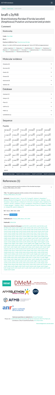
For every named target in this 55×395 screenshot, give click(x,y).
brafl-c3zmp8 (43, 259)
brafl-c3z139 (19, 254)
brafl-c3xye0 (26, 233)
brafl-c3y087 (19, 240)
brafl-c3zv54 (26, 262)
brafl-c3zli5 (21, 259)
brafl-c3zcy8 (18, 255)
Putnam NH (13, 198)
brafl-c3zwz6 (41, 262)
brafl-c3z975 (26, 254)
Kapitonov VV (47, 202)
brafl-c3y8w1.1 (20, 238)
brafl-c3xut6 (40, 227)
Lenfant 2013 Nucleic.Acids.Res (19, 318)
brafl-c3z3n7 (33, 252)
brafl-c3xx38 (11, 231)
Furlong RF (30, 198)
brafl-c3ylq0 (21, 247)
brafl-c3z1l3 (14, 268)
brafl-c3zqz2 (41, 261)
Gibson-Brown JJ (15, 202)
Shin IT (22, 205)
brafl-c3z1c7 (11, 252)
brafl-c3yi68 (25, 245)
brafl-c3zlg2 (7, 259)
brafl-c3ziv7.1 (29, 257)
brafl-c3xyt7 (33, 233)
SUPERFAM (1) (7, 114)
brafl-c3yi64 (11, 245)
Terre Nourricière (38, 320)
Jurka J (41, 202)
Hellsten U (36, 198)
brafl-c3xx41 (34, 231)
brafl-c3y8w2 (27, 238)
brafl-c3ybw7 (41, 240)
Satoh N (15, 207)
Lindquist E (17, 203)
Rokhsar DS (21, 207)
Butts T (18, 198)
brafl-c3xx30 (34, 229)
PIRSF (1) (5, 110)
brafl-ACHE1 (25, 226)
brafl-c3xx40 (26, 231)
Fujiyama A (43, 205)
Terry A (24, 200)
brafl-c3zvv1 (33, 262)
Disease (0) (6, 76)
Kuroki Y (12, 203)
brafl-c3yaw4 (33, 240)
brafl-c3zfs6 (14, 257)
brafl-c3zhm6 (21, 257)
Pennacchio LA (37, 203)
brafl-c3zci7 (11, 255)
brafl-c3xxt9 (41, 231)
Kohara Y (6, 203)
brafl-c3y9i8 (42, 238)
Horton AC (30, 202)
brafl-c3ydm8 (11, 241)
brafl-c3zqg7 (33, 261)
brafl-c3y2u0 (29, 266)
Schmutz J (17, 205)
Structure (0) (6, 68)
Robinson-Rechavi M (9, 200)
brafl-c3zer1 (33, 255)
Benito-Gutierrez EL (35, 200)
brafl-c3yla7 (7, 247)
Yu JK (27, 200)
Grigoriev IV (23, 202)
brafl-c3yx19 (19, 250)
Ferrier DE (24, 198)
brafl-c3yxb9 (26, 250)
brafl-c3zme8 (35, 259)
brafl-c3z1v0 (26, 252)
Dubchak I (43, 200)
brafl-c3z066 (11, 254)
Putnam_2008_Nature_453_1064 (12, 194)
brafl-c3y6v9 (41, 234)
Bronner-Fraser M (35, 205)
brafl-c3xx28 (26, 229)
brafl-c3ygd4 (27, 243)
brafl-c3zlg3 (14, 259)
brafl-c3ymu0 (35, 247)
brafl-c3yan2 (26, 240)
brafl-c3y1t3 (19, 234)
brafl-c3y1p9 (11, 234)
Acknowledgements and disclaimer (45, 323)
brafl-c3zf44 (40, 255)
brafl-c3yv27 (33, 248)
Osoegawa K (29, 203)
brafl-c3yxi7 (34, 250)
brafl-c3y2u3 (26, 234)
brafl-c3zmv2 (11, 261)
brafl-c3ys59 (26, 248)
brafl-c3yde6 (11, 269)
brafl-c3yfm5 (19, 241)
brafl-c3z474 (43, 268)
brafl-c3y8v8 (11, 238)
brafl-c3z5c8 (41, 252)
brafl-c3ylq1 (28, 247)
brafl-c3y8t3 (34, 236)
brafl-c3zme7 (28, 259)
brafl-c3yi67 (18, 245)
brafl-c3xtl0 (27, 227)
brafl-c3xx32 (41, 229)
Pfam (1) (5, 102)
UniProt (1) (6, 106)
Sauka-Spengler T (9, 205)
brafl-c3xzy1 (41, 233)
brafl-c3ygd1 (11, 243)
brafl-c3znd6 (19, 261)
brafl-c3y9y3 (11, 240)
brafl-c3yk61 (40, 245)
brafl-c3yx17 (12, 250)
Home (3, 8)
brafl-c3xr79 (40, 264)
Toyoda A (27, 205)
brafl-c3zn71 (21, 268)
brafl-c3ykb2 (47, 245)
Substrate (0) (6, 80)
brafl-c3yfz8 (26, 241)
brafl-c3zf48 (7, 257)
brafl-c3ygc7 (34, 241)
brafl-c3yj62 (7, 266)
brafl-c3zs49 (11, 262)
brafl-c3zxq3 (11, 264)
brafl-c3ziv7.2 (37, 257)
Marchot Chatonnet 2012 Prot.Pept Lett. (39, 318)
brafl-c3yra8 (19, 248)
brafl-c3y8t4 (41, 236)
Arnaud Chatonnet (38, 317)
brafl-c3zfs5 (26, 264)
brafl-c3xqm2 (11, 227)
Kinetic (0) (5, 72)
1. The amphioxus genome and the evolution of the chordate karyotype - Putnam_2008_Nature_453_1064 (22, 187)
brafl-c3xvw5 (11, 229)
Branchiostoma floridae (24, 42)
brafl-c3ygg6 (35, 243)
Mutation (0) (6, 64)
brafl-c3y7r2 (47, 264)
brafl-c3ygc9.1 (42, 241)
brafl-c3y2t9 (22, 266)
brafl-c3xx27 (19, 229)
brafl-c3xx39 (19, 231)
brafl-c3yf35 (36, 268)
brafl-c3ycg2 (44, 266)
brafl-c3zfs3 (33, 264)
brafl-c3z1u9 (19, 252)
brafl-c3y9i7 (35, 238)
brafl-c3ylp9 (14, 247)
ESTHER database (7, 3)
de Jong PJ (36, 202)
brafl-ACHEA (40, 226)
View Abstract (13, 214)
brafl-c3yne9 (43, 247)
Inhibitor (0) (6, 84)
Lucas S (23, 203)
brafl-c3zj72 (29, 268)
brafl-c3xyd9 (19, 233)
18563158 (13, 222)
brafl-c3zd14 (25, 255)
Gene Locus (10, 8)
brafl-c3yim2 (19, 264)
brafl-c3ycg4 (7, 268)
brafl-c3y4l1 (33, 234)
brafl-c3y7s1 (19, 236)
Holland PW (9, 207)
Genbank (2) (6, 94)
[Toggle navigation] (52, 2)
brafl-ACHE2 (33, 226)
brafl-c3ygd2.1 (20, 243)
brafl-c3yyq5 (41, 250)
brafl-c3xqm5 (19, 227)
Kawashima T (43, 198)
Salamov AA (44, 203)
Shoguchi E (18, 200)
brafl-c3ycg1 (37, 266)
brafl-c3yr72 (12, 248)
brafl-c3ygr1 (42, 243)
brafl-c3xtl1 (34, 227)
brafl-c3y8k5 (26, 236)
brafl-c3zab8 (34, 254)
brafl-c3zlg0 (45, 257)
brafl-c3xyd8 (11, 233)
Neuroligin (10, 36)
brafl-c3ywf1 (41, 248)
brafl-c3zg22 (14, 266)
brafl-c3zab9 (41, 254)
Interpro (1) (6, 98)
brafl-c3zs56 (19, 262)
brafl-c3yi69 (33, 245)
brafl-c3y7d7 (11, 236)
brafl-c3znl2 (26, 261)
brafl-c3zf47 (47, 255)
